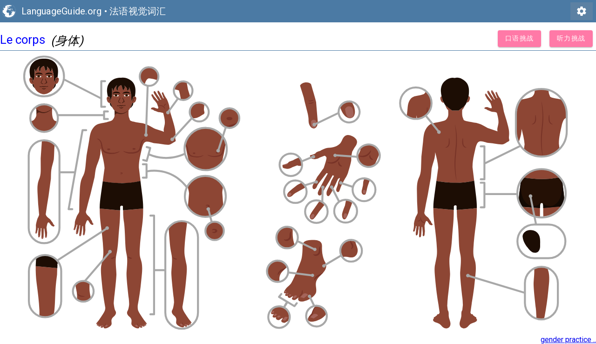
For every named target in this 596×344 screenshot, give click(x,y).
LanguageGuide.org (61, 11)
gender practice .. (568, 339)
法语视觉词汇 (137, 11)
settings (581, 11)
